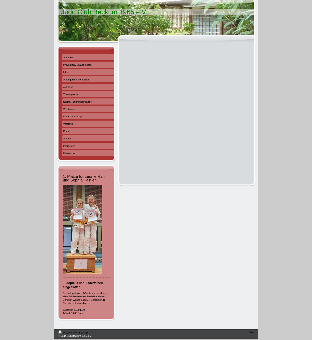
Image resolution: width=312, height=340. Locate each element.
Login (251, 332)
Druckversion (68, 332)
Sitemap (83, 332)
